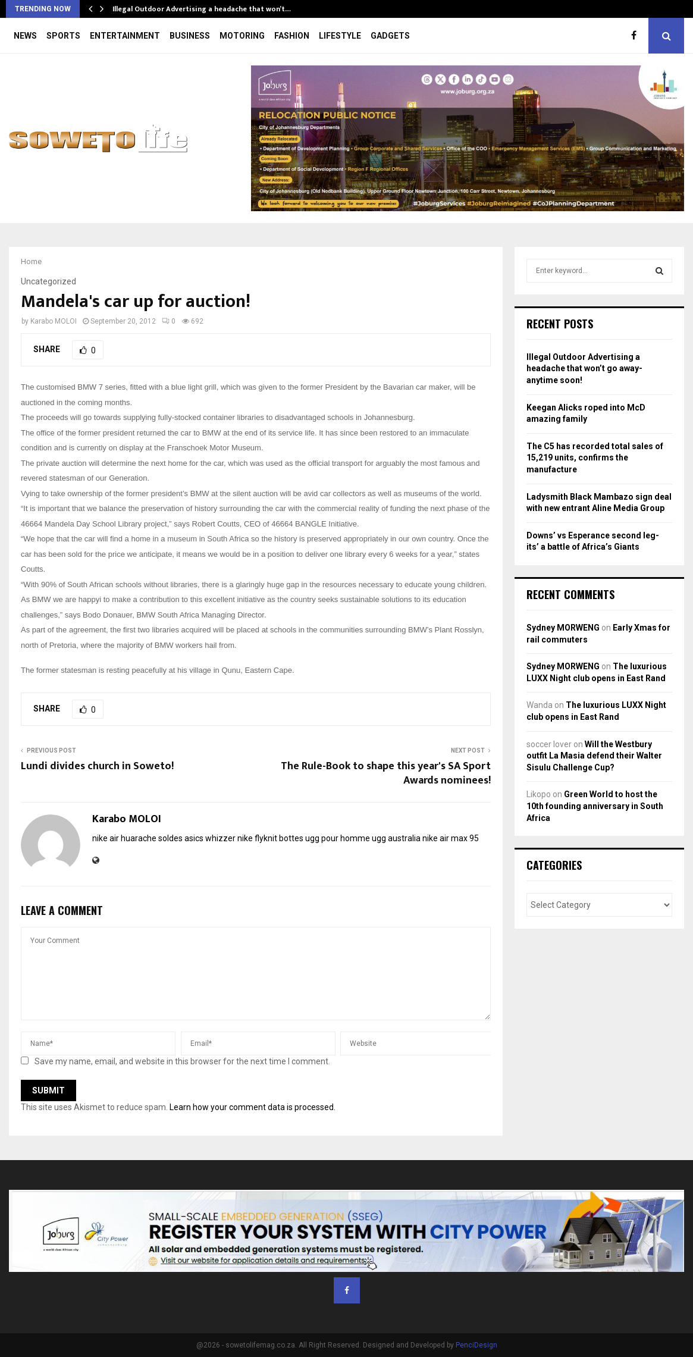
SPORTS (63, 35)
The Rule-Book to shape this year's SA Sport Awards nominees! (386, 773)
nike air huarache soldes (137, 838)
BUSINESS (190, 35)
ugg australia (396, 838)
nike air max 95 (450, 838)
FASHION (291, 35)
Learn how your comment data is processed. (252, 1107)
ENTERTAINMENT (125, 35)
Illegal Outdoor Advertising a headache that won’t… (201, 9)
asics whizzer (210, 838)
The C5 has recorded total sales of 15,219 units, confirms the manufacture (594, 457)
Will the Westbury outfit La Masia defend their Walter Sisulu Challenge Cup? (594, 755)
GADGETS (390, 35)
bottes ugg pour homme (324, 838)
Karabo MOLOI (53, 321)
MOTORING (242, 35)
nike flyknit (257, 838)
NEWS (25, 35)
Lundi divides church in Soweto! (97, 766)
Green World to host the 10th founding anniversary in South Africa (594, 805)
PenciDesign (476, 1345)
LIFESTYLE (340, 35)
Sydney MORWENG (563, 627)
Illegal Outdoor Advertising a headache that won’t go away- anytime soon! (584, 368)
